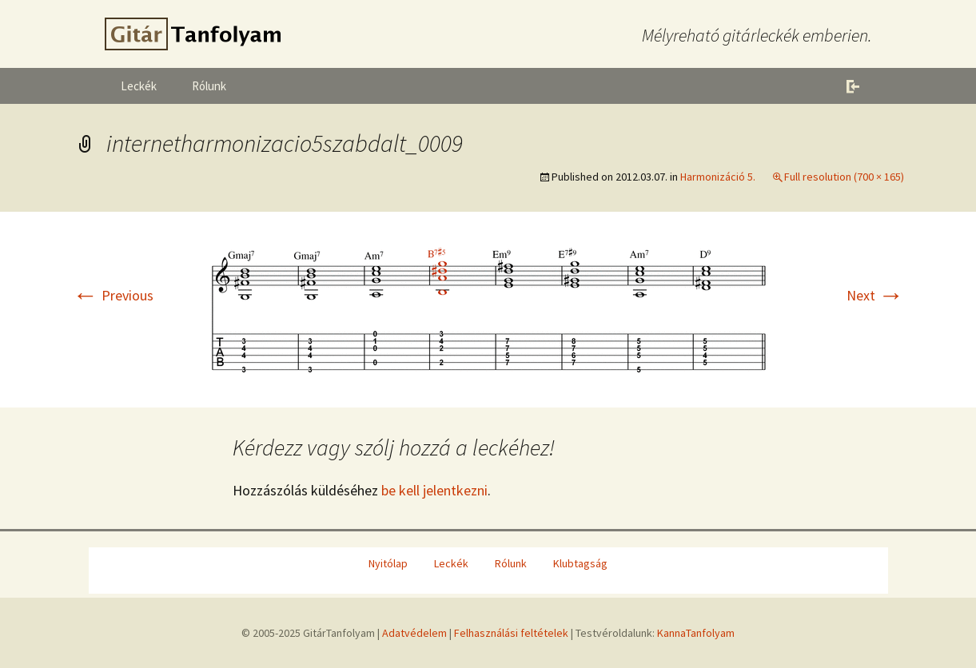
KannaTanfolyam (696, 633)
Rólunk (209, 85)
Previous (113, 295)
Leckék (139, 85)
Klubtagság (580, 563)
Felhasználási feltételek (511, 633)
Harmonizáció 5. (717, 176)
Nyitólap (388, 563)
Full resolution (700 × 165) (844, 176)
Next (875, 295)
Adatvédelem (414, 633)
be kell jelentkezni (434, 490)
